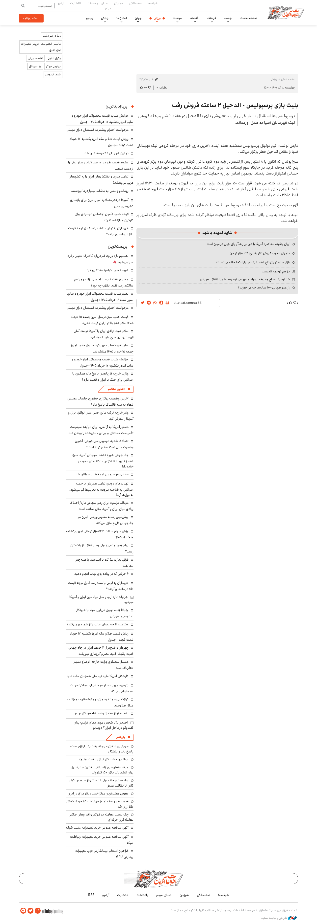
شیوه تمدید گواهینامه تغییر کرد (108, 270)
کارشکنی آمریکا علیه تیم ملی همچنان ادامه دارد (98, 676)
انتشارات (75, 3)
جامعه (228, 18)
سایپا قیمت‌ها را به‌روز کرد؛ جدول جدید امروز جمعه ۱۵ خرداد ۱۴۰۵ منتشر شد (102, 348)
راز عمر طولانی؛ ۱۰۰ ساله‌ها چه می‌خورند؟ (264, 287)
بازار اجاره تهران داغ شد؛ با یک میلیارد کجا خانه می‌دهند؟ (253, 262)
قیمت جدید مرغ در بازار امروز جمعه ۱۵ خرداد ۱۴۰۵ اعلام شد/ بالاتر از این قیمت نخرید (102, 320)
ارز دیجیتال (35, 66)
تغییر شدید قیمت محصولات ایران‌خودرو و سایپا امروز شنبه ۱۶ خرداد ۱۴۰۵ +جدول (100, 297)
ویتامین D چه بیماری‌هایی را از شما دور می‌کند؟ (98, 624)
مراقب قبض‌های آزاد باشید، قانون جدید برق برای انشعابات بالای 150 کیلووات (102, 770)
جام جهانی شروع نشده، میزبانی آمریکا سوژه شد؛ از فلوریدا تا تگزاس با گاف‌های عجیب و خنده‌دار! (102, 460)
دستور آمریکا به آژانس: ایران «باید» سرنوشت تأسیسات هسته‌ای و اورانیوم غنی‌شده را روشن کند (101, 430)
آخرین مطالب (116, 389)
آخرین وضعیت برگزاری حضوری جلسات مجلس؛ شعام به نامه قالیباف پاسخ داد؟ (100, 401)
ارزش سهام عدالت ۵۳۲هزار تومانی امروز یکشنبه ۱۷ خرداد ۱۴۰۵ (99, 534)
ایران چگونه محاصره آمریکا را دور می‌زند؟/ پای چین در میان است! (248, 244)
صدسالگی (135, 3)
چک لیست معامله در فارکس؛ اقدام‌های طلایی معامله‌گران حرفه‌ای (101, 817)
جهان (138, 18)
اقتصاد (194, 18)
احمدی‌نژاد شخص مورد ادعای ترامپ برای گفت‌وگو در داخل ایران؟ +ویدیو (103, 725)
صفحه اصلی (288, 79)
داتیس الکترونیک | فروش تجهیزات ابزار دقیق (41, 47)
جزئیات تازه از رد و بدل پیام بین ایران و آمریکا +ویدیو (101, 599)
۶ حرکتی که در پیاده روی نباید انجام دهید (101, 573)
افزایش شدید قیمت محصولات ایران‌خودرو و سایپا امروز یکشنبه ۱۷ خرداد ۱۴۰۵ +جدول (102, 119)
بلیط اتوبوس (53, 74)
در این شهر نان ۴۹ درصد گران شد (106, 153)
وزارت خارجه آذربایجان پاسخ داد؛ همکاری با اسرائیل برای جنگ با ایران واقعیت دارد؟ (102, 376)
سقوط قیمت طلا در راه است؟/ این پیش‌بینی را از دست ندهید (100, 165)
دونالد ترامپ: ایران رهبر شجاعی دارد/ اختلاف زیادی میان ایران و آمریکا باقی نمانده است (101, 506)
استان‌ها (121, 18)
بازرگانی (120, 737)
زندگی (104, 18)
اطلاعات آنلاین (285, 12)
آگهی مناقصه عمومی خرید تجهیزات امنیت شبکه (97, 827)
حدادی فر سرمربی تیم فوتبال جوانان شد (102, 474)
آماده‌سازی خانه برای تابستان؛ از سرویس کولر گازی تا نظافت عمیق (101, 783)
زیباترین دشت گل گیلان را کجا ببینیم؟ (104, 759)
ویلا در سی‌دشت (52, 35)
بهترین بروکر (53, 66)
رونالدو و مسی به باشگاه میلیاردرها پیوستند (100, 191)
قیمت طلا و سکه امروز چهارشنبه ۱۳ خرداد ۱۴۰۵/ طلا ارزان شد (99, 804)
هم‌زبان (118, 3)
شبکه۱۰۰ (153, 3)
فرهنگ (211, 18)
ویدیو (89, 18)
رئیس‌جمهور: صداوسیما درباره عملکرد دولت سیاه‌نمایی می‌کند (101, 688)
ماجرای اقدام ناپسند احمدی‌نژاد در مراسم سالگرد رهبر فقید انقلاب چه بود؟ (103, 282)
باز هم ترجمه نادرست (276, 271)
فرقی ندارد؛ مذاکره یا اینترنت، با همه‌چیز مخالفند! (104, 563)
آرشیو (61, 3)
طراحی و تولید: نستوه (279, 918)
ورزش (157, 18)
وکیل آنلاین (54, 58)
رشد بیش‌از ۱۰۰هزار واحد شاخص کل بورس (101, 713)
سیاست (177, 18)
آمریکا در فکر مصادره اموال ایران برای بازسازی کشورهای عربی (101, 203)
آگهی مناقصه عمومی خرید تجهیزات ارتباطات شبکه (101, 840)
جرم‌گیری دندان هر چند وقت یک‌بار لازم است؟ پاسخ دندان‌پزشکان (101, 749)
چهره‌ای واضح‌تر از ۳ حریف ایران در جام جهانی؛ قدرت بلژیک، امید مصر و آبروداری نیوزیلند (100, 651)
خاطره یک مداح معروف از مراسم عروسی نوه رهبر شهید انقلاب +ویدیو (245, 279)
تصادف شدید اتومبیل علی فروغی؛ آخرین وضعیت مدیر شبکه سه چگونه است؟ (104, 444)
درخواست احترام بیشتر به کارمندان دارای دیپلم (98, 129)
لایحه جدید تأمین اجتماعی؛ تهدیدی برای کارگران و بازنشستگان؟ (104, 217)
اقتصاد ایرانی (35, 58)
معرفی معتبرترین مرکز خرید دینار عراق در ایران (98, 793)
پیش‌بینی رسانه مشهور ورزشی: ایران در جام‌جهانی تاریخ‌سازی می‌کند (105, 520)
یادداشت (92, 3)
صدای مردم (106, 5)
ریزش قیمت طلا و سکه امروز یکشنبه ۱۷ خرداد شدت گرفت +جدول (101, 636)
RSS (91, 895)
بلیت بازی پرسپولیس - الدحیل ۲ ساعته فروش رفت (235, 105)
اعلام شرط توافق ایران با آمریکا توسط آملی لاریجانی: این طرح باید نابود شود (103, 334)
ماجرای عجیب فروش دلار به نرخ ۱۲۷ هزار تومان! (259, 253)
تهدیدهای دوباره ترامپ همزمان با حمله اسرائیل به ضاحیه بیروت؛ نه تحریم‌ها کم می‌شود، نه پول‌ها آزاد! (101, 489)
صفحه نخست (248, 18)
